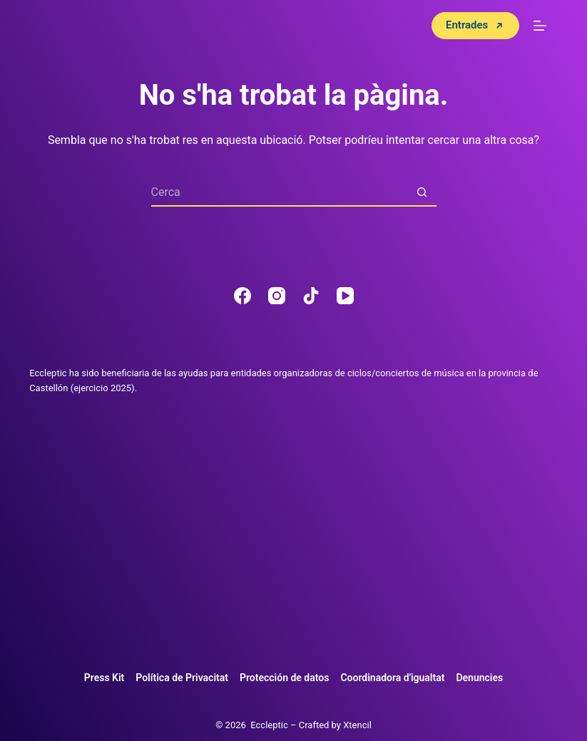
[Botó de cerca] (422, 192)
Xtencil (357, 725)
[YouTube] (345, 295)
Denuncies (479, 677)
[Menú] (540, 25)
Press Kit (104, 677)
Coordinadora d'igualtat (392, 677)
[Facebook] (242, 295)
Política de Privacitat (182, 677)
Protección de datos (284, 677)
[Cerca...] (279, 192)
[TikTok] (311, 295)
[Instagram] (276, 295)
